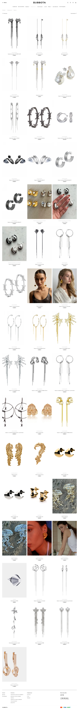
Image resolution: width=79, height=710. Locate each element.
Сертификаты (55, 6)
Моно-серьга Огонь (39, 474)
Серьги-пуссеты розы (14, 96)
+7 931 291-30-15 (64, 698)
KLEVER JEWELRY (39, 304)
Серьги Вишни (39, 306)
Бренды (3, 694)
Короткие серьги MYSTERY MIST (14, 54)
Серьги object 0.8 (39, 516)
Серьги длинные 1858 (39, 642)
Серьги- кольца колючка (39, 138)
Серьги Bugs (64, 222)
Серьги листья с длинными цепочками (65, 600)
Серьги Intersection (14, 685)
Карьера (28, 697)
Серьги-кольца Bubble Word (14, 348)
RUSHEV (14, 599)
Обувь (50, 6)
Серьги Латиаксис (39, 558)
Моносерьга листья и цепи (14, 642)
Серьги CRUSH (65, 264)
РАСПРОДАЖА (62, 6)
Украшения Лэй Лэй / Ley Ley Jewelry (39, 220)
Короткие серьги (39, 95)
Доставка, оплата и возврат (16, 696)
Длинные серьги (39, 54)
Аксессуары (40, 6)
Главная (3, 10)
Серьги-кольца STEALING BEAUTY (64, 180)
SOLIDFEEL (14, 515)
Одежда (27, 6)
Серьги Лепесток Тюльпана (64, 306)
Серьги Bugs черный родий (14, 264)
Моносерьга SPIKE (14, 600)
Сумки (45, 6)
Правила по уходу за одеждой (16, 699)
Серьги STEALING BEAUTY (14, 180)
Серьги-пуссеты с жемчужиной (64, 96)
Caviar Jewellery (14, 52)
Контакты (29, 694)
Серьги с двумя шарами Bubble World (39, 390)
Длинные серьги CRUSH (14, 138)
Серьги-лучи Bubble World (64, 348)
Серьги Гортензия (39, 432)
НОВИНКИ (15, 6)
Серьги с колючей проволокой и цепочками (14, 432)
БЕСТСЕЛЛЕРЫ (21, 6)
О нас (28, 696)
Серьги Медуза (65, 516)
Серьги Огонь (14, 474)
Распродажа (4, 696)
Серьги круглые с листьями (39, 600)
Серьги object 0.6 (64, 474)
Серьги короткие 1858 (64, 642)
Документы (13, 702)
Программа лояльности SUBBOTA (17, 694)
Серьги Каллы (39, 222)
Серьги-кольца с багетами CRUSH (65, 138)
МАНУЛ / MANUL (14, 683)
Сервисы (12, 697)
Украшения (33, 6)
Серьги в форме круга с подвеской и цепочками (65, 390)
